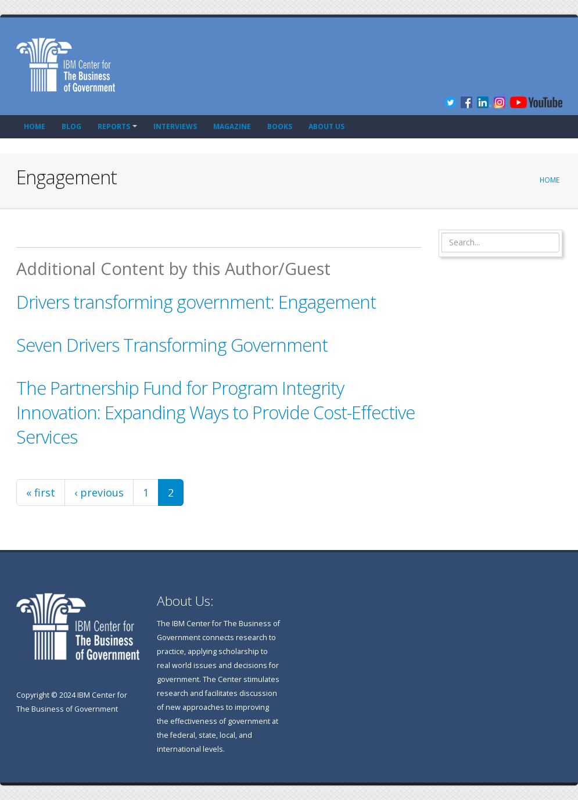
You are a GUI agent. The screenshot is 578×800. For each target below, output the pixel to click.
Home (34, 126)
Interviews (175, 126)
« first (40, 492)
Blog (71, 126)
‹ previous (99, 492)
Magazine (232, 126)
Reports (114, 126)
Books (279, 126)
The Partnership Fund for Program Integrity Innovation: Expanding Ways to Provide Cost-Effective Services (215, 412)
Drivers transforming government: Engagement (196, 302)
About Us (326, 126)
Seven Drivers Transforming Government (172, 345)
